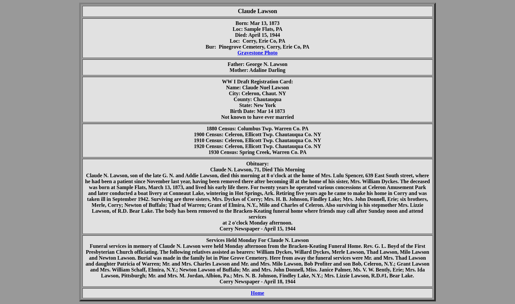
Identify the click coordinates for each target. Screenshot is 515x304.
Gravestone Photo (257, 52)
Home (257, 293)
